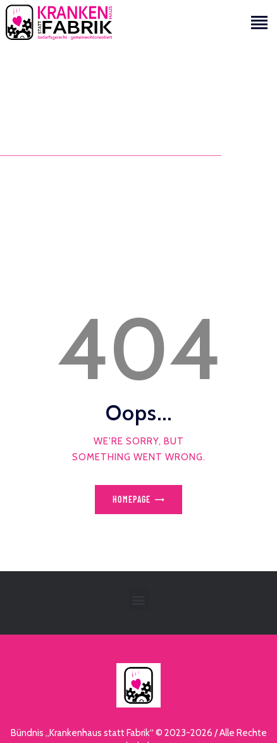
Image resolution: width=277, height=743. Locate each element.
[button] (138, 599)
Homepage (132, 499)
